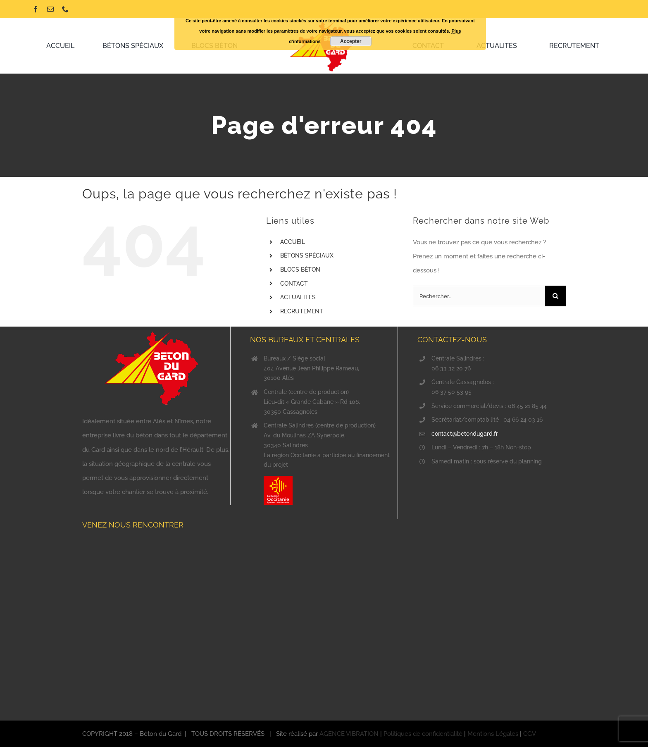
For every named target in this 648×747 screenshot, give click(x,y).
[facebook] (35, 9)
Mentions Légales (492, 733)
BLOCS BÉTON (300, 269)
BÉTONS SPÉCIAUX (307, 255)
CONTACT (294, 283)
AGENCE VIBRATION (349, 733)
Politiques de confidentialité (423, 733)
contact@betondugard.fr (464, 433)
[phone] (65, 9)
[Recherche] (555, 296)
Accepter (350, 41)
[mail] (50, 9)
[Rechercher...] (479, 296)
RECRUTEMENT (301, 311)
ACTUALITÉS (298, 297)
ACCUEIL (292, 242)
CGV (529, 733)
